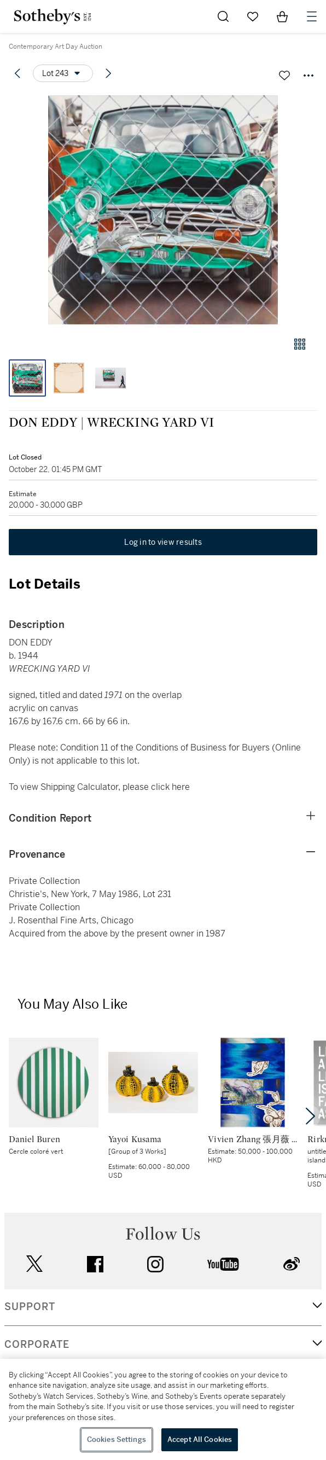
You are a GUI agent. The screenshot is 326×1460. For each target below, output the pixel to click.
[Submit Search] (223, 16)
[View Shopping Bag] (282, 16)
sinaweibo (291, 1264)
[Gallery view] (299, 344)
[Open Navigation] (311, 16)
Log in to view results (163, 542)
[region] (163, 1409)
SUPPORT (29, 1307)
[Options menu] (63, 73)
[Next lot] (108, 73)
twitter (34, 1263)
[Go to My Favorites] (252, 16)
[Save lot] (284, 75)
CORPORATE (36, 1345)
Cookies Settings (116, 1439)
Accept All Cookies (199, 1439)
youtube (223, 1264)
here (181, 787)
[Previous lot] (17, 73)
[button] (163, 210)
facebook (95, 1264)
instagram (155, 1264)
